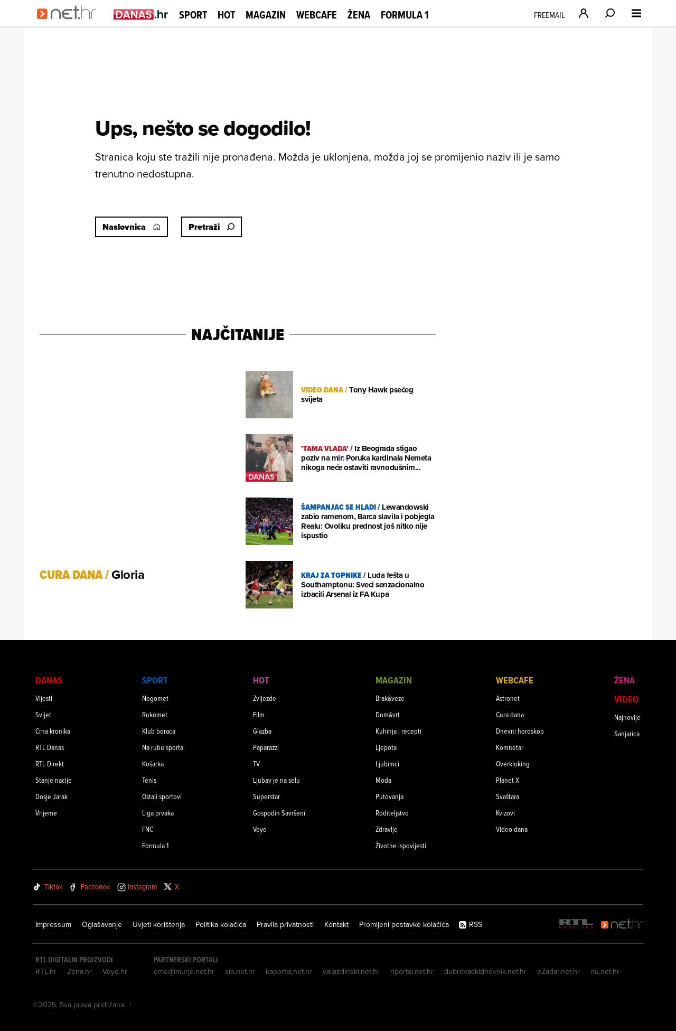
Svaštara (507, 796)
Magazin (266, 14)
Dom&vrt (387, 714)
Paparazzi (266, 747)
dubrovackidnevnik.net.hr (485, 971)
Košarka (153, 763)
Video (626, 699)
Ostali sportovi (162, 796)
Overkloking (513, 763)
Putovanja (389, 796)
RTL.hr (46, 971)
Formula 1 (405, 14)
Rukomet (154, 714)
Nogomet (155, 698)
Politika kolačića (220, 924)
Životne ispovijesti (400, 845)
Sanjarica (627, 733)
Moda (383, 780)
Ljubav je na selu (276, 780)
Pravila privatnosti (285, 924)
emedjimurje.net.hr (184, 971)
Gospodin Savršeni (279, 813)
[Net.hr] (622, 924)
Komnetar (509, 747)
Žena (359, 14)
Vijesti (43, 698)
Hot (226, 14)
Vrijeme (46, 813)
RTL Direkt (49, 763)
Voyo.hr (114, 971)
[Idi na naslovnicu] (70, 24)
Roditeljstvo (392, 813)
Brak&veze (390, 698)
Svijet (43, 714)
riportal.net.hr (412, 971)
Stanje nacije (53, 780)
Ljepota (386, 747)
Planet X (507, 780)
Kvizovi (505, 813)
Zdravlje (386, 829)
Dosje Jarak (51, 796)
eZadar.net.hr (558, 971)
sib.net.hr (240, 971)
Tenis (149, 780)
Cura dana (510, 714)
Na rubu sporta (162, 747)
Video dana (512, 829)
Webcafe (316, 14)
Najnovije (627, 717)
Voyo (260, 829)
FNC (147, 829)
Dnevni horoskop (520, 731)
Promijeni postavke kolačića (404, 924)
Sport (193, 14)
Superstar (266, 796)
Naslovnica (131, 227)
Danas (48, 680)
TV (256, 763)
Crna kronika (52, 731)
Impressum (53, 924)
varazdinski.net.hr (351, 971)
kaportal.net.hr (289, 971)
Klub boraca (158, 731)
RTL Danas (49, 747)
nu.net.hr (604, 971)
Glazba (262, 731)
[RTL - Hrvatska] (576, 924)
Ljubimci (387, 763)
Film (259, 714)
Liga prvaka (158, 813)
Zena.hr (79, 971)
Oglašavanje (102, 924)
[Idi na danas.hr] (141, 14)
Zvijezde (264, 698)
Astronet (508, 698)
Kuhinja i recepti (398, 731)
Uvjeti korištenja (159, 924)
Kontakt (336, 924)
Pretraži (211, 227)
